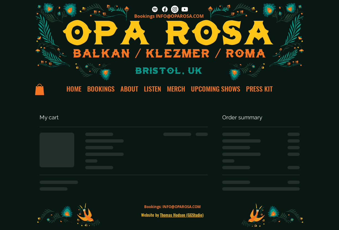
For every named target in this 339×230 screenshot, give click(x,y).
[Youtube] (184, 9)
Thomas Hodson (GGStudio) (181, 215)
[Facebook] (165, 9)
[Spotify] (155, 9)
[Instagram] (174, 9)
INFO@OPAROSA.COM (180, 16)
